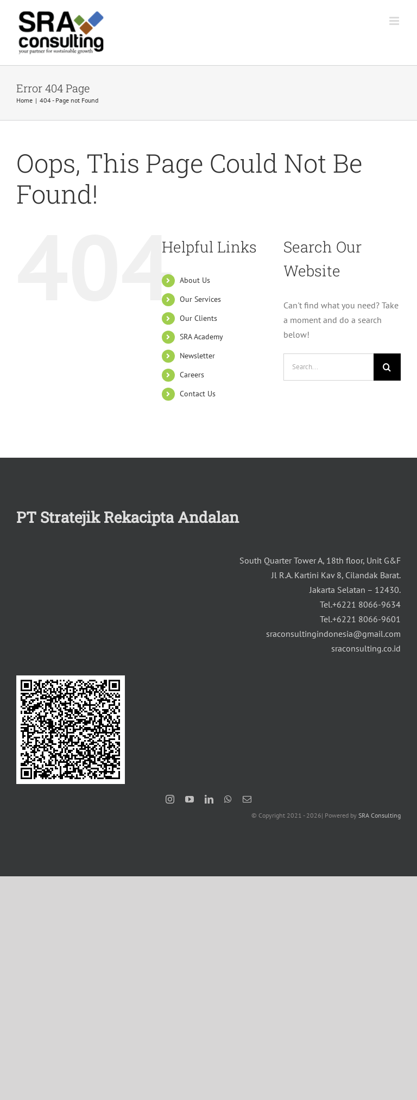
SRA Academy (201, 337)
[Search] (387, 367)
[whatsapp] (228, 799)
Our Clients (198, 318)
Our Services (200, 299)
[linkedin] (209, 799)
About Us (195, 280)
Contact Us (198, 394)
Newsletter (197, 356)
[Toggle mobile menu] (395, 21)
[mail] (247, 799)
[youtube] (189, 799)
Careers (192, 375)
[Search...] (328, 367)
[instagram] (170, 799)
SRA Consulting (379, 815)
